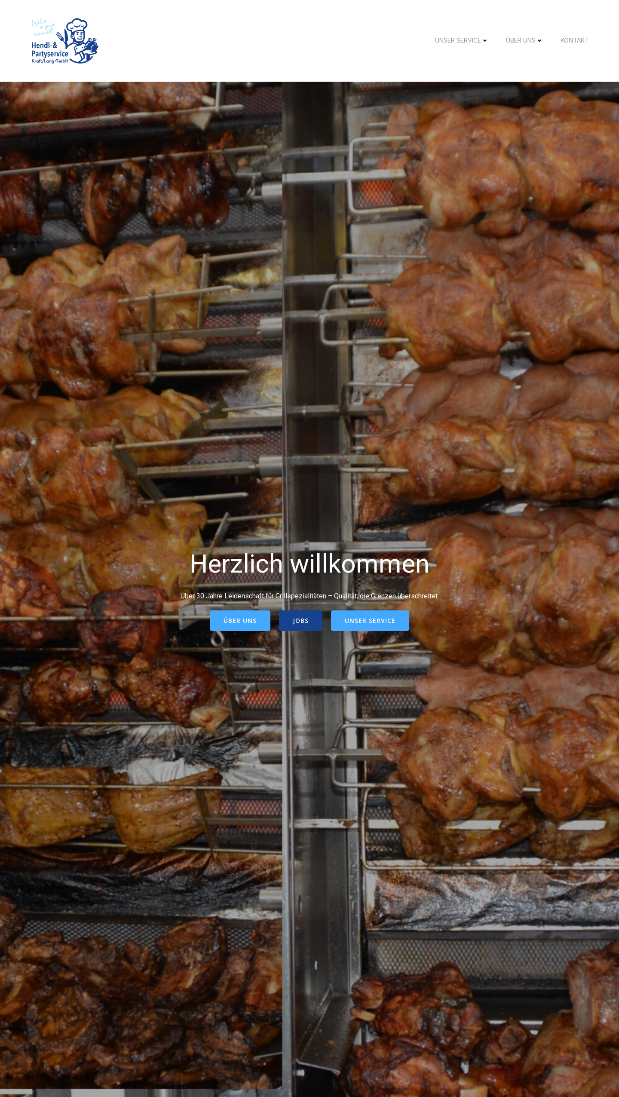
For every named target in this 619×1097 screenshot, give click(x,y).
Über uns (524, 40)
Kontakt (575, 40)
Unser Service (462, 40)
